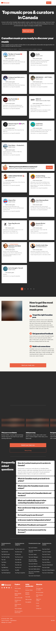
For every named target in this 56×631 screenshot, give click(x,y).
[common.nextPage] (37, 288)
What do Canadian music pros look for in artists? (35, 479)
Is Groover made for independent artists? (35, 520)
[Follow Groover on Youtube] (6, 588)
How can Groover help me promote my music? (35, 509)
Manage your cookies (6, 622)
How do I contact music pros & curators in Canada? (35, 464)
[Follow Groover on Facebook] (4, 588)
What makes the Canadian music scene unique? (35, 487)
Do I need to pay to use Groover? (35, 515)
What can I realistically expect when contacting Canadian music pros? (35, 501)
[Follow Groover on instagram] (2, 588)
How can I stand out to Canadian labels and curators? (35, 494)
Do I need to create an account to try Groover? (35, 531)
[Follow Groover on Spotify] (9, 588)
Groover (40, 49)
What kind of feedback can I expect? (35, 525)
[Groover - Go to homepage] (8, 584)
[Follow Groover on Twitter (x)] (11, 588)
